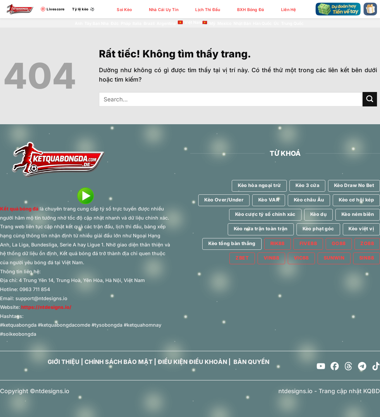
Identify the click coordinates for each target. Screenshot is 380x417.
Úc (276, 23)
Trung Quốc (292, 23)
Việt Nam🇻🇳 (192, 22)
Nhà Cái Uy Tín (163, 9)
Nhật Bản (242, 23)
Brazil (149, 23)
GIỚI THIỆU (63, 361)
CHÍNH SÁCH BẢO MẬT (119, 361)
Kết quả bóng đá (19, 209)
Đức (115, 23)
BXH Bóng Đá (250, 9)
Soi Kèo (124, 9)
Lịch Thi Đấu (207, 9)
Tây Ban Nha (97, 23)
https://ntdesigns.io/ (46, 307)
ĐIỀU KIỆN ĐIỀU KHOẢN (192, 361)
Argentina (166, 23)
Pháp (125, 23)
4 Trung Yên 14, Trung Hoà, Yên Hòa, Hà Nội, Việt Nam (82, 280)
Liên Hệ (288, 9)
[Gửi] (370, 99)
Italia (137, 23)
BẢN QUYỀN (251, 361)
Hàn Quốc (262, 23)
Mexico (224, 23)
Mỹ (212, 23)
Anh (79, 23)
